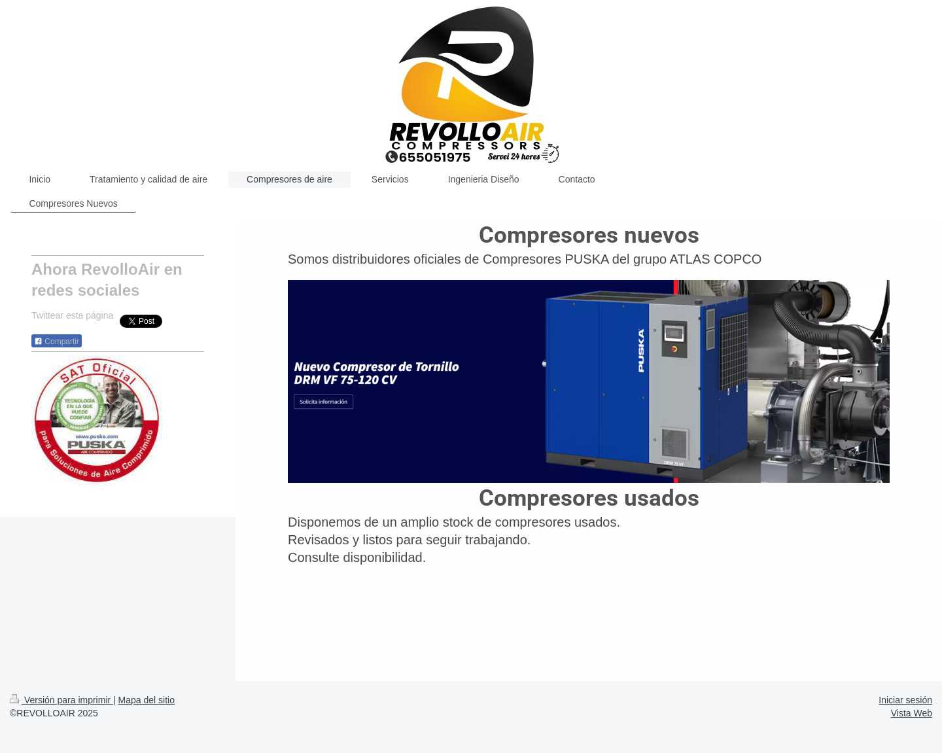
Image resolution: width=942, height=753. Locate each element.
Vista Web (911, 713)
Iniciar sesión (905, 700)
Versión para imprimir (61, 700)
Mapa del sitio (146, 700)
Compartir (56, 341)
